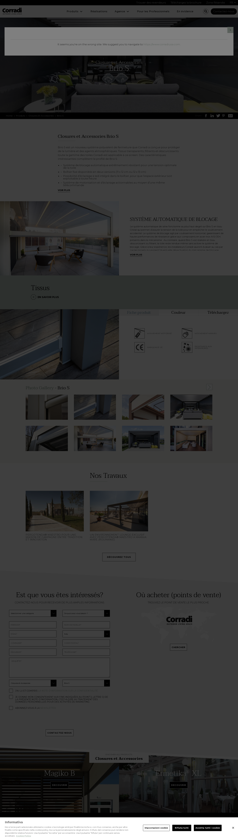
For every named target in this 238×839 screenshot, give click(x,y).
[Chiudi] (233, 827)
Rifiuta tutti (182, 828)
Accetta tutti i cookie (207, 828)
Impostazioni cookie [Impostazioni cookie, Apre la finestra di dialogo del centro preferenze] (156, 828)
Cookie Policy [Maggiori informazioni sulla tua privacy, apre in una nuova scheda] (23, 836)
